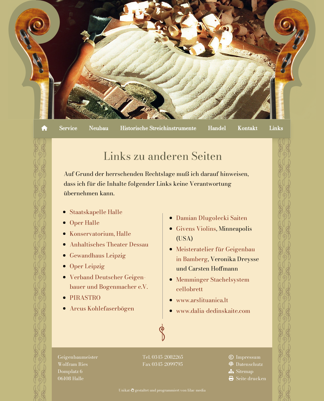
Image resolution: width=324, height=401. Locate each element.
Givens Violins (196, 228)
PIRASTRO (85, 297)
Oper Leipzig (87, 266)
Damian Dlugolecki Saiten (211, 217)
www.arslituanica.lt (202, 300)
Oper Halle (84, 222)
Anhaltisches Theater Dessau (109, 244)
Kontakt (247, 128)
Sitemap (240, 371)
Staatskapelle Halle (96, 211)
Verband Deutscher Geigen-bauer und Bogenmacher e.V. (109, 281)
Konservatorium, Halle (100, 233)
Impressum (244, 357)
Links (276, 128)
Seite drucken (247, 378)
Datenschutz (245, 364)
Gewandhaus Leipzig (98, 255)
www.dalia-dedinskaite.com (213, 310)
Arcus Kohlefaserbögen (102, 308)
